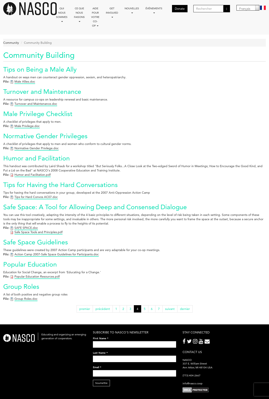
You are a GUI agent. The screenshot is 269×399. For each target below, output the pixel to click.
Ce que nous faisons (79, 14)
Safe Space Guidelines (35, 242)
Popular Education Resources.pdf (37, 276)
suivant (170, 309)
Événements (153, 10)
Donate (180, 9)
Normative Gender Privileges (45, 136)
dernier (185, 309)
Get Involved (112, 12)
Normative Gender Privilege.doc (36, 148)
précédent (102, 309)
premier (84, 309)
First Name (100, 338)
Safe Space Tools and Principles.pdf (38, 232)
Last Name (100, 352)
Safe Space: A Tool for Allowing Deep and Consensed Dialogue (95, 207)
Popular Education (30, 264)
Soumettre (101, 383)
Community (11, 43)
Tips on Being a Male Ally (40, 69)
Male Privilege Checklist (37, 114)
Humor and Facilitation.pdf (32, 175)
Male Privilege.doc (27, 126)
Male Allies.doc (24, 81)
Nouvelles (132, 10)
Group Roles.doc (26, 299)
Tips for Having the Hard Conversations (60, 185)
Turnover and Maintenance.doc (35, 104)
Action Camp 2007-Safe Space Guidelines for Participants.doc (56, 254)
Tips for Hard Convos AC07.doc (36, 197)
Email (97, 367)
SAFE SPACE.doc (26, 228)
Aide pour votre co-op (95, 17)
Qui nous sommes (61, 14)
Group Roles (21, 287)
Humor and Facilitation (36, 158)
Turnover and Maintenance (42, 92)
